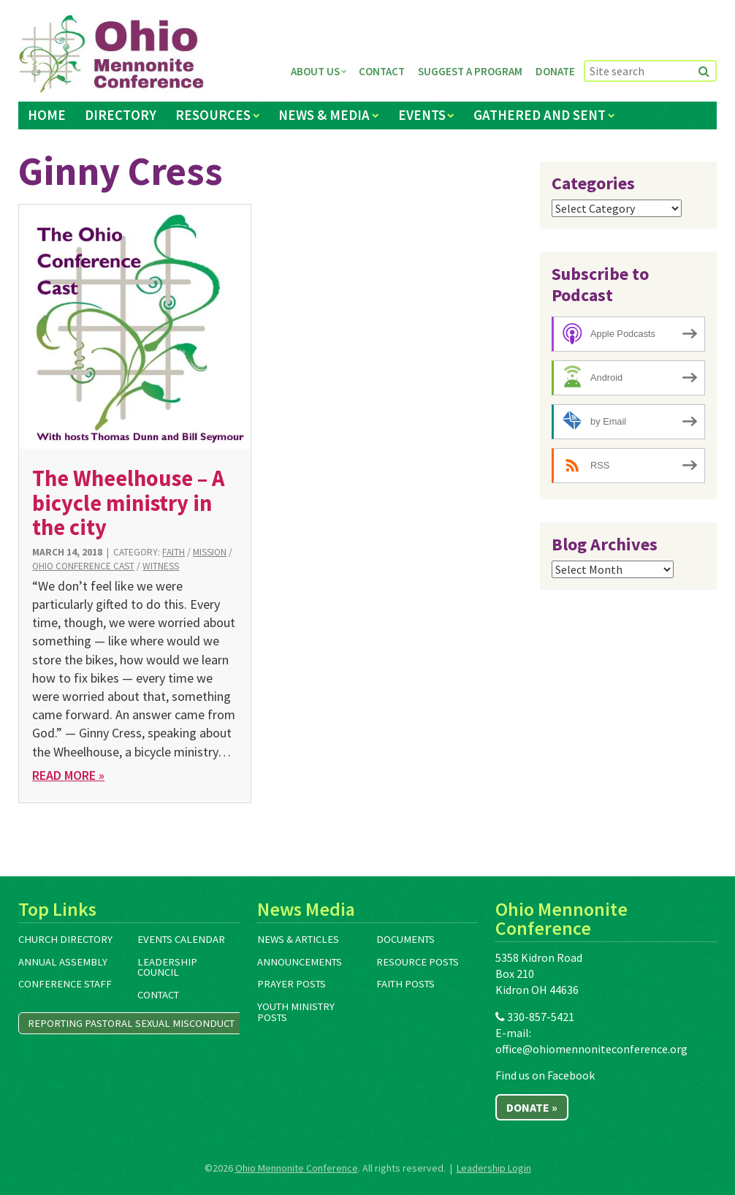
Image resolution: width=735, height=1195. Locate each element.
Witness (160, 566)
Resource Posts (417, 961)
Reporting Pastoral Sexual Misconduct (131, 1023)
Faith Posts (405, 983)
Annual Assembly (62, 961)
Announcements (299, 961)
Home (47, 115)
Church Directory (65, 939)
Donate (555, 71)
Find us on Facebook (545, 1075)
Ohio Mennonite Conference (296, 1168)
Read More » (68, 775)
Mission (209, 552)
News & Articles (298, 939)
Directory (120, 115)
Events (422, 115)
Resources (213, 115)
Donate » (531, 1107)
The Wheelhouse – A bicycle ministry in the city (128, 502)
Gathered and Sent (539, 115)
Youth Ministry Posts (296, 1012)
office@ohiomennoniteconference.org (591, 1049)
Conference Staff (65, 983)
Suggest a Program (470, 71)
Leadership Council (167, 967)
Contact (382, 71)
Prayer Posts (291, 983)
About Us (315, 71)
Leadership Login (494, 1168)
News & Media (324, 115)
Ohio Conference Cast (83, 566)
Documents (405, 939)
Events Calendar (181, 939)
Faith (173, 552)
